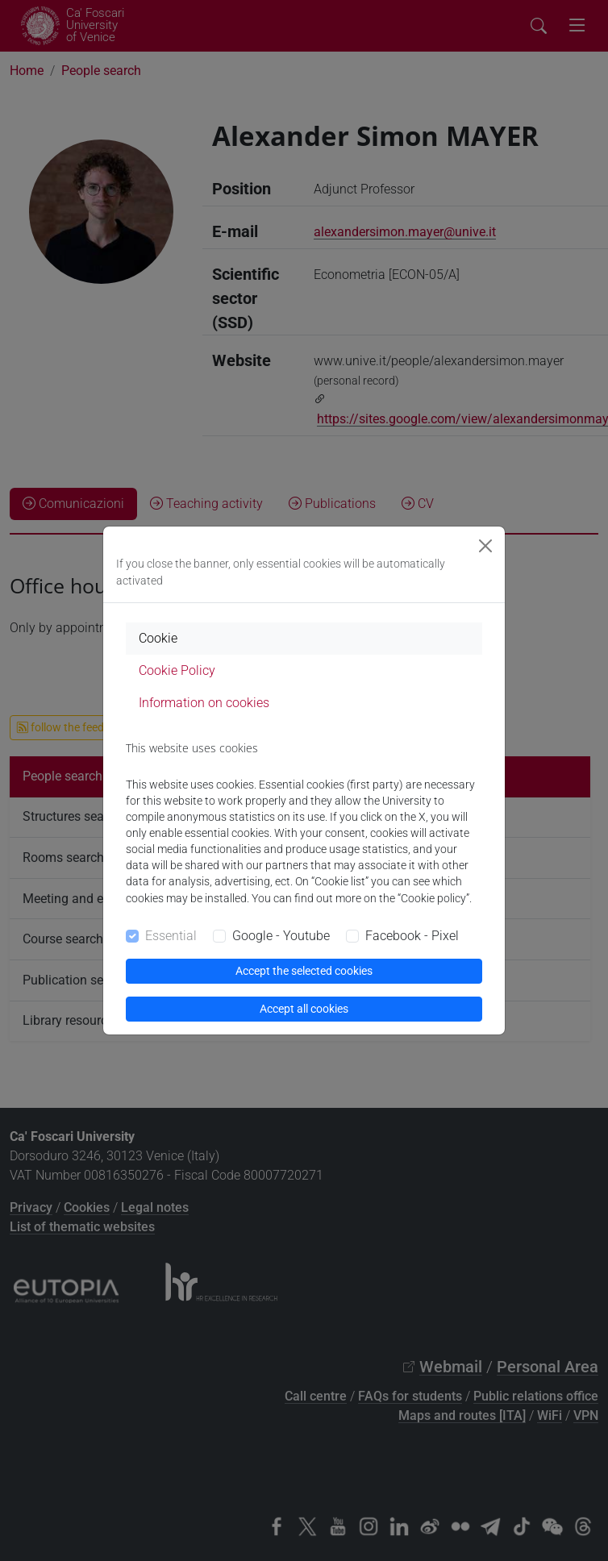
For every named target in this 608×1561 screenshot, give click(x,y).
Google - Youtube (281, 935)
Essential (171, 935)
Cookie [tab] (158, 638)
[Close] (485, 546)
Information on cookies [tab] (204, 702)
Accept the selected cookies (304, 970)
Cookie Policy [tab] (177, 670)
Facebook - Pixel (412, 935)
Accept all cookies (304, 1008)
